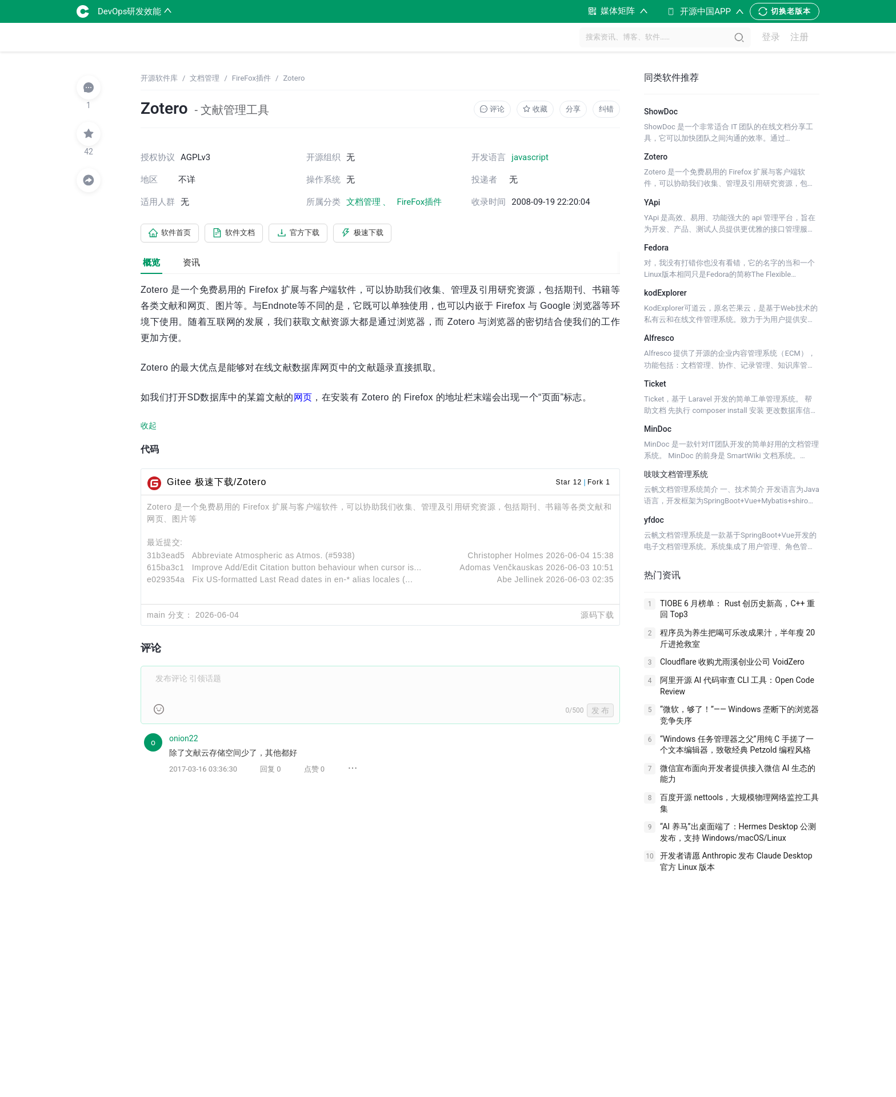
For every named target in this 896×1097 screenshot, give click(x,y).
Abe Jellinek (520, 581)
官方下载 (312, 234)
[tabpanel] (380, 539)
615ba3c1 (166, 569)
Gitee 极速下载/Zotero (216, 483)
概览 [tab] (151, 264)
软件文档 (242, 234)
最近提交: (164, 543)
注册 (799, 37)
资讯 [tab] (191, 264)
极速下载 (381, 234)
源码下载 (597, 616)
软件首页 (172, 234)
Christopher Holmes (505, 557)
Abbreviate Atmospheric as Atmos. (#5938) (273, 557)
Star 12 (568, 484)
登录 (771, 37)
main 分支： (170, 616)
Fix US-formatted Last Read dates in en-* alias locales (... (302, 581)
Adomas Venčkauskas (501, 569)
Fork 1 (598, 484)
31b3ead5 (166, 557)
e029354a (166, 581)
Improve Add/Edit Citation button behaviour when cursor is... (307, 569)
